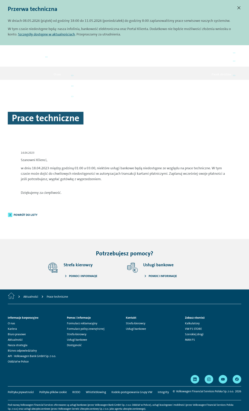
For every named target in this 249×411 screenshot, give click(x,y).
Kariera (12, 315)
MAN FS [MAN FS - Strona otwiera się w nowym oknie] (190, 326)
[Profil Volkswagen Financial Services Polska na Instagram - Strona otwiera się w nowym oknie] (209, 366)
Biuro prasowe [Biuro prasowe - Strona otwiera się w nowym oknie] (17, 321)
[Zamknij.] (239, 7)
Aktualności (15, 326)
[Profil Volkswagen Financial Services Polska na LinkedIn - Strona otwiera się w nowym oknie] (195, 366)
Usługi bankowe (77, 326)
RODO (76, 379)
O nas (11, 310)
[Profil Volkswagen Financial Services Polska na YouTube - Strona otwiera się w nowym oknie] (223, 366)
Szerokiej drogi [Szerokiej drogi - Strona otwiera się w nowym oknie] (194, 321)
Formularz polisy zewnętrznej (85, 315)
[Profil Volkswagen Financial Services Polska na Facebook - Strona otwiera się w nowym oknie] (237, 366)
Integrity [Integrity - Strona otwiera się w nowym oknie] (163, 379)
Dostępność (74, 332)
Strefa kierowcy (76, 321)
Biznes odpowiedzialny (22, 337)
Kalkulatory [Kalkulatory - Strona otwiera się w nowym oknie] (192, 310)
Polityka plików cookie (53, 379)
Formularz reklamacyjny (82, 310)
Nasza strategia (17, 332)
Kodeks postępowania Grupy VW (131, 379)
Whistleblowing (96, 379)
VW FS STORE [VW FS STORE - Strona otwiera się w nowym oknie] (193, 315)
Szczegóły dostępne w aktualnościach (46, 34)
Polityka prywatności (21, 379)
